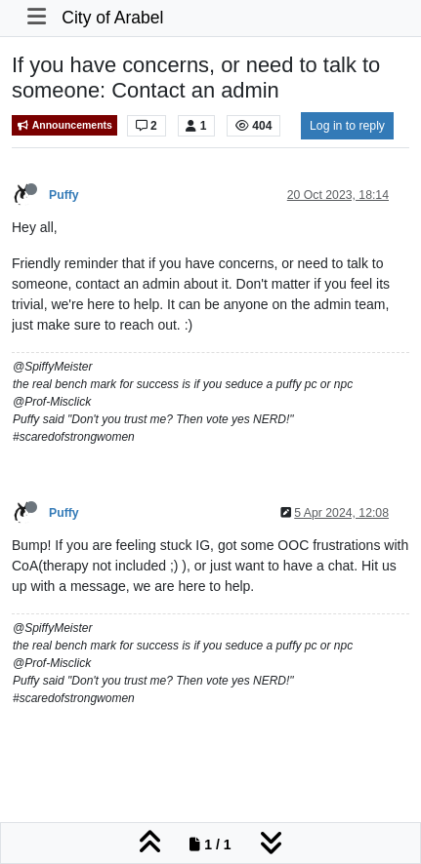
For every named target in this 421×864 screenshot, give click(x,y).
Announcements (64, 125)
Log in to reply (347, 126)
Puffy (64, 195)
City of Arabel (112, 17)
